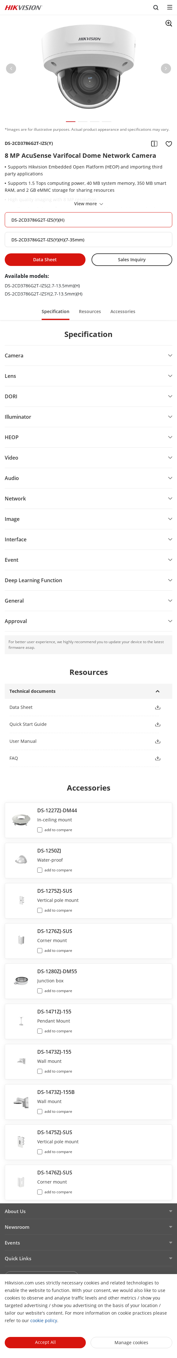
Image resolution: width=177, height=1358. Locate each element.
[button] (11, 69)
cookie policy (43, 1320)
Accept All (45, 1342)
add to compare (58, 829)
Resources (90, 311)
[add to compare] (154, 143)
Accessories (122, 311)
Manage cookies (131, 1342)
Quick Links (18, 1258)
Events (12, 1242)
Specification (55, 311)
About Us (15, 1211)
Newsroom (17, 1227)
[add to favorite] (167, 143)
